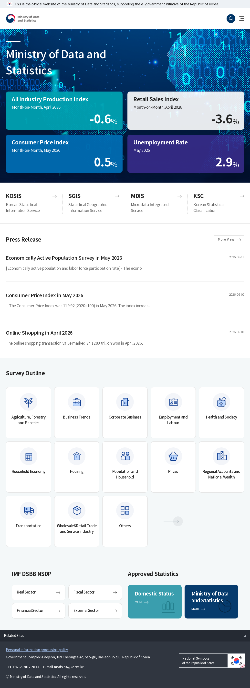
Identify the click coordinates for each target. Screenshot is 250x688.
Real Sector (26, 592)
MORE (139, 602)
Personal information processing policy (37, 650)
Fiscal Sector (83, 592)
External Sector (86, 611)
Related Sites (12, 634)
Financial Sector (30, 611)
